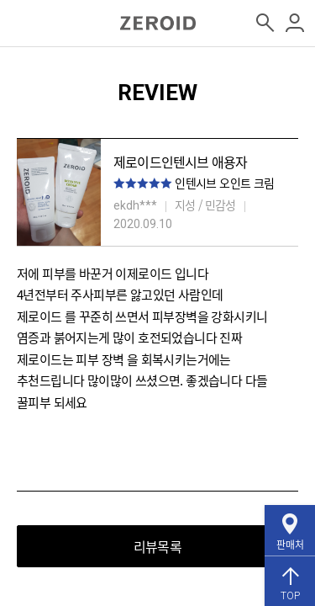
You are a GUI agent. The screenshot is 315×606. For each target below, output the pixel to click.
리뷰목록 (157, 546)
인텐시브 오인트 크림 (224, 182)
